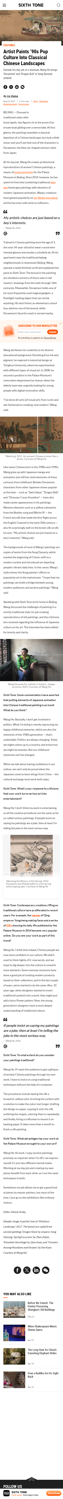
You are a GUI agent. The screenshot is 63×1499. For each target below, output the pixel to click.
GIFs (9, 925)
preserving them (23, 172)
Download (54, 1493)
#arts (35, 101)
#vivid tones (23, 104)
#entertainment (10, 104)
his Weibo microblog (45, 197)
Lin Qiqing (12, 96)
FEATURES (9, 45)
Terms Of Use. (50, 338)
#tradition (43, 101)
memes (36, 915)
